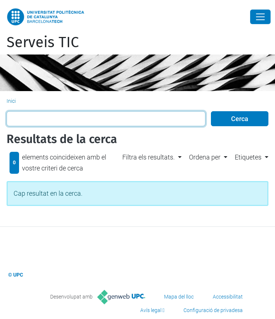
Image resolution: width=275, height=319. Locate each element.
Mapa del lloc (179, 297)
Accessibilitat (228, 297)
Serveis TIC (43, 42)
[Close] (260, 17)
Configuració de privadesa (213, 310)
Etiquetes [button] (248, 157)
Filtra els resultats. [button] (148, 157)
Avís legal (150, 310)
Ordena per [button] (204, 157)
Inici (11, 101)
